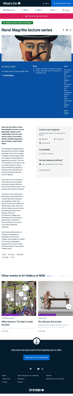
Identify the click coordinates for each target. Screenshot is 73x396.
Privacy (4, 382)
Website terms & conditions (55, 379)
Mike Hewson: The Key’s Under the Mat (17, 323)
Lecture (5, 257)
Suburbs (48, 375)
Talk (12, 257)
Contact (20, 382)
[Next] (68, 306)
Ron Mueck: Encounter (50, 321)
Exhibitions (42, 318)
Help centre (6, 379)
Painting (20, 254)
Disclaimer (21, 379)
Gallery (11, 254)
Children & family (8, 318)
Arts (4, 254)
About (4, 375)
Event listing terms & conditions (28, 375)
